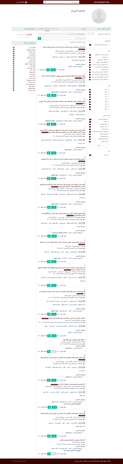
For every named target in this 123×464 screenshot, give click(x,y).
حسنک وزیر (52, 326)
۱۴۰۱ (99, 97)
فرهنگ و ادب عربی (54, 392)
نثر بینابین (74, 367)
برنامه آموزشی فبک (80, 114)
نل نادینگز (46, 252)
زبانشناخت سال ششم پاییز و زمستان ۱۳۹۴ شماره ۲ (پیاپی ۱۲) (67, 419)
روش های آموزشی (55, 252)
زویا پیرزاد (82, 281)
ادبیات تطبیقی (64, 304)
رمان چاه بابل (44, 223)
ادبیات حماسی (81, 143)
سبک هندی (46, 392)
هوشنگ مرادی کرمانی (54, 111)
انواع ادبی (64, 258)
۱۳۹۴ (99, 107)
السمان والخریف (73, 301)
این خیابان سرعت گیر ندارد (78, 60)
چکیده (53, 70)
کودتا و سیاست (56, 304)
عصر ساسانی (74, 169)
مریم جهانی (55, 57)
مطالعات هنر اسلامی (99, 60)
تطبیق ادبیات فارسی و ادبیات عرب (99, 132)
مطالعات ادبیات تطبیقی (99, 62)
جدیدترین (47, 29)
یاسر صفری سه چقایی (75, 105)
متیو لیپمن (71, 114)
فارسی (99, 155)
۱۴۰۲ (99, 94)
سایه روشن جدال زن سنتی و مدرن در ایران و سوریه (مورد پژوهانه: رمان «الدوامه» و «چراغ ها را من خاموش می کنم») (61, 269)
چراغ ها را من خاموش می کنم (54, 277)
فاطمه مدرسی (69, 361)
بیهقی (46, 326)
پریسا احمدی (77, 188)
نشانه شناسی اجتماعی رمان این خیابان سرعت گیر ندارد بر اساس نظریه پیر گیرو (64, 48)
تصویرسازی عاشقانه (72, 86)
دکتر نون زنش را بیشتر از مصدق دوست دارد (56, 301)
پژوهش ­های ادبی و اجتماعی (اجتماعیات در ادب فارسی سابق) (99, 79)
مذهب (54, 169)
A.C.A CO (15, 461)
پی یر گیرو (62, 57)
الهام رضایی (58, 80)
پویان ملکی (68, 246)
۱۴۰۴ (99, 89)
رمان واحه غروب (81, 226)
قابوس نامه (48, 367)
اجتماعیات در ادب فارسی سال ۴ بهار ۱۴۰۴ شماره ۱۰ (70, 53)
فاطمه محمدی (67, 134)
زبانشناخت (99, 57)
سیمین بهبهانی (47, 86)
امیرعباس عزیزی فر (54, 105)
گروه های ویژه (59, 121)
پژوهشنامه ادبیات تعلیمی (99, 67)
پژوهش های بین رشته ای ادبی (99, 74)
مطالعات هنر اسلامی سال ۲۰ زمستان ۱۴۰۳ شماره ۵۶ (70, 136)
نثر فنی (68, 367)
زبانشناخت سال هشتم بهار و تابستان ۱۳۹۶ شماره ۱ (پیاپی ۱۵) (67, 363)
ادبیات (69, 92)
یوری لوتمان (62, 194)
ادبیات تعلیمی (73, 252)
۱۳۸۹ (99, 109)
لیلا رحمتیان (68, 320)
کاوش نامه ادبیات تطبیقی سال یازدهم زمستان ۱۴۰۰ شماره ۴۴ (67, 297)
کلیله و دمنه (82, 371)
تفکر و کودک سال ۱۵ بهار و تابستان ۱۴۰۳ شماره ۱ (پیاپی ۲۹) (68, 107)
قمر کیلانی (43, 277)
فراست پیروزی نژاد (66, 342)
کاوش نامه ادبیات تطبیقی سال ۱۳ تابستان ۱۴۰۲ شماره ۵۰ (68, 165)
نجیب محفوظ (81, 304)
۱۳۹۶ (99, 104)
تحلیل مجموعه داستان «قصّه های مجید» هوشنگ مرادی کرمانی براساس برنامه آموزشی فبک (62, 102)
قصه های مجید (64, 111)
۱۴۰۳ (99, 92)
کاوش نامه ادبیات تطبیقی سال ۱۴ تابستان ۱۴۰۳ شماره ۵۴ (68, 82)
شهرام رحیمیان (73, 304)
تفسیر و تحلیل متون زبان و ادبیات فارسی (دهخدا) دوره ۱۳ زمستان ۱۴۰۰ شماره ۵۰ (62, 322)
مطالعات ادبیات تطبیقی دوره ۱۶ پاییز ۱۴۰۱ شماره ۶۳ (70, 274)
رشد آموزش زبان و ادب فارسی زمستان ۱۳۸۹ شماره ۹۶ (69, 444)
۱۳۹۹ (99, 102)
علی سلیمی (60, 272)
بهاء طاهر (43, 194)
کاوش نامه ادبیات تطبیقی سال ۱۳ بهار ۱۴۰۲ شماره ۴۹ (69, 190)
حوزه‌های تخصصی (77, 66)
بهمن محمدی (67, 295)
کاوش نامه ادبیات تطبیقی (99, 55)
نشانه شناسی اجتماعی (71, 57)
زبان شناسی (22, 35)
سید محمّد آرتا (77, 417)
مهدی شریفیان (67, 386)
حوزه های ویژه (63, 92)
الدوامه (65, 277)
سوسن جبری (51, 188)
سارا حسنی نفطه (60, 51)
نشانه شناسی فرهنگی (72, 194)
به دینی (67, 169)
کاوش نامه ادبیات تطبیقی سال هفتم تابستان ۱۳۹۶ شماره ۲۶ (68, 388)
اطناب (64, 367)
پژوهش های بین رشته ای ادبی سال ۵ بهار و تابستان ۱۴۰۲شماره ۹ (66, 219)
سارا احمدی (77, 51)
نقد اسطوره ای (68, 140)
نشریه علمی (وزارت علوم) (99, 45)
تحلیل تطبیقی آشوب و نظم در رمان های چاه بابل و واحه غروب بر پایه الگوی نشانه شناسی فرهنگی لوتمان (63, 214)
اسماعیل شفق (49, 386)
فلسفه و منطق (67, 121)
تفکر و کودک (99, 70)
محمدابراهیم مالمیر (57, 386)
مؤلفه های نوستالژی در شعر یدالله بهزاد (73, 340)
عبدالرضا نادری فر (69, 51)
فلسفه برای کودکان (99, 139)
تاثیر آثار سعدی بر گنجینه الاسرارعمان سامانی (72, 440)
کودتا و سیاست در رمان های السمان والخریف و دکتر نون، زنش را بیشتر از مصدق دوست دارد (62, 292)
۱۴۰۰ (99, 99)
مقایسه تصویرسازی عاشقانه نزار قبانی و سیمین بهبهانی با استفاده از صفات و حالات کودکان (63, 77)
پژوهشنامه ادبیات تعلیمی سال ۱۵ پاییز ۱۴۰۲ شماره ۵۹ (69, 248)
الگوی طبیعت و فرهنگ (52, 194)
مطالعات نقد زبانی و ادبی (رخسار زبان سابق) (99, 72)
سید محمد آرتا (77, 361)
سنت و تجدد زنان (72, 277)
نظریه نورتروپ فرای (46, 140)
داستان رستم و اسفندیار (58, 140)
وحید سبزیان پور (76, 80)
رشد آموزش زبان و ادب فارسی (99, 65)
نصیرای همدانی (64, 392)
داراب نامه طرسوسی (46, 169)
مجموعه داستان (73, 111)
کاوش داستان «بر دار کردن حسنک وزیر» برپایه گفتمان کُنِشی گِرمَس (63, 318)
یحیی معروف (68, 272)
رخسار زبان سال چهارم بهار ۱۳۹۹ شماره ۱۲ (72, 344)
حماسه (75, 140)
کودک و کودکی (62, 86)
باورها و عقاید (60, 169)
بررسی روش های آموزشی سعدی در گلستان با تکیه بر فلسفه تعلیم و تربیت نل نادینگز (62, 243)
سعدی (67, 252)
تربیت (62, 252)
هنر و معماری (22, 37)
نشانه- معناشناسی (72, 326)
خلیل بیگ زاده (69, 188)
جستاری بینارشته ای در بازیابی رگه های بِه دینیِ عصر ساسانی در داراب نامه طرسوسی (63, 160)
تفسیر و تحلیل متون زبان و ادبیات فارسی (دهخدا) (99, 77)
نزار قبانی (55, 86)
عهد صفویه (82, 395)
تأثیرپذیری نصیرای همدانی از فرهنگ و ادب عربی (67, 384)
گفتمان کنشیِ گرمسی (61, 326)
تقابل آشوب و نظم (53, 223)
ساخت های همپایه (56, 367)
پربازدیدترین (41, 29)
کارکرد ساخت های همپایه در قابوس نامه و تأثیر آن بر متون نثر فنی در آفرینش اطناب (62, 358)
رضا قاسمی (82, 198)
